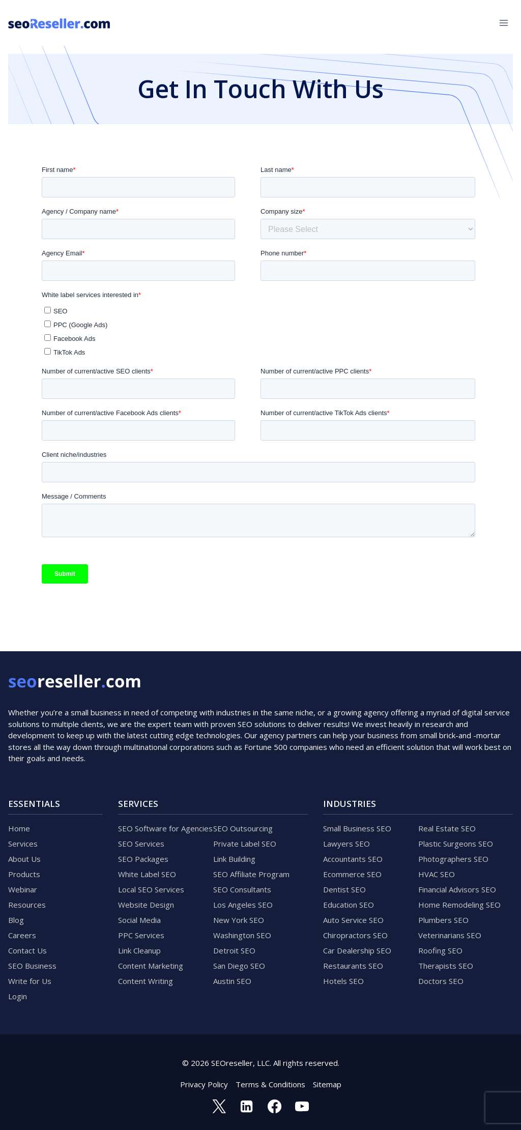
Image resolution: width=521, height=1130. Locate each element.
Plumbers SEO (443, 920)
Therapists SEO (445, 966)
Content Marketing (150, 966)
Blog (16, 920)
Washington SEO (242, 935)
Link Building (234, 859)
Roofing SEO (440, 950)
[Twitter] (219, 1106)
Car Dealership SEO (357, 950)
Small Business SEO (357, 828)
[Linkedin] (246, 1106)
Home (19, 828)
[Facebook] (274, 1106)
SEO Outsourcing (243, 828)
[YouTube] (301, 1106)
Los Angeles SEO (243, 905)
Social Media (139, 920)
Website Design (146, 905)
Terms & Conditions (270, 1084)
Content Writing (145, 981)
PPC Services (141, 935)
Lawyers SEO (346, 843)
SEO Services (141, 843)
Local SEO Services (151, 889)
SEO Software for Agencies (165, 828)
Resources (27, 905)
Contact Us (27, 950)
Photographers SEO (453, 859)
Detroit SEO (234, 950)
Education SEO (348, 905)
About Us (24, 859)
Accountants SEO (353, 859)
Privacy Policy (204, 1084)
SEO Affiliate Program (251, 874)
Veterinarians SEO (449, 935)
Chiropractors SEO (355, 935)
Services (23, 843)
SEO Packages (143, 859)
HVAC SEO (436, 874)
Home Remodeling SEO (459, 905)
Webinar (22, 889)
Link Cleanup (139, 950)
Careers (22, 935)
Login (17, 996)
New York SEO (238, 920)
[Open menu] (503, 23)
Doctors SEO (441, 981)
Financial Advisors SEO (457, 889)
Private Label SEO (244, 843)
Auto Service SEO (353, 920)
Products (24, 874)
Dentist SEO (344, 889)
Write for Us (29, 981)
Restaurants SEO (353, 966)
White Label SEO (147, 874)
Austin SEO (232, 981)
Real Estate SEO (447, 828)
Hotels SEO (343, 981)
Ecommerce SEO (352, 874)
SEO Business (32, 966)
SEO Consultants (242, 889)
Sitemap (327, 1084)
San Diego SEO (239, 966)
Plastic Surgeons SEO (455, 843)
